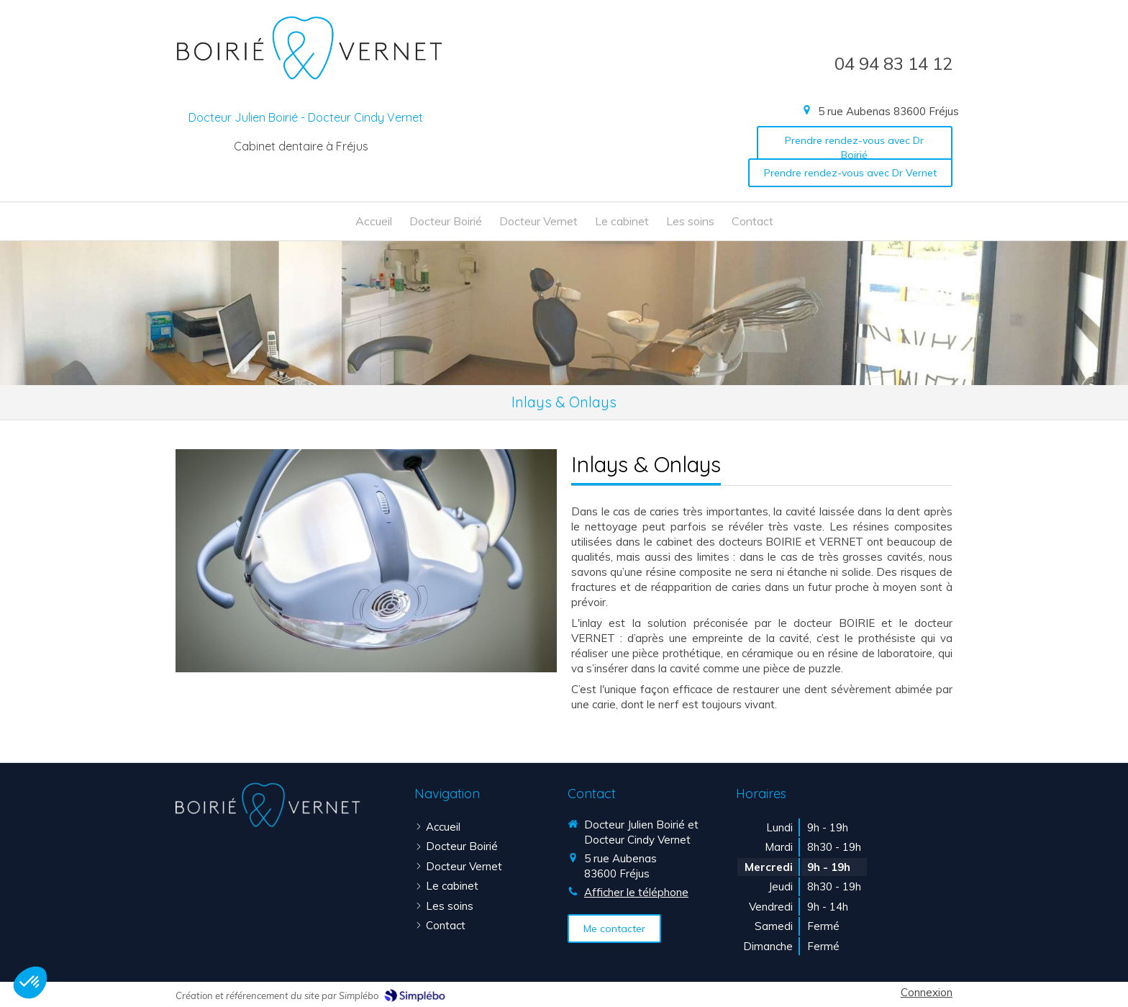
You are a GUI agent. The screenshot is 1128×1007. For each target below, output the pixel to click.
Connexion (926, 992)
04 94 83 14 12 (893, 63)
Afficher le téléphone (636, 892)
